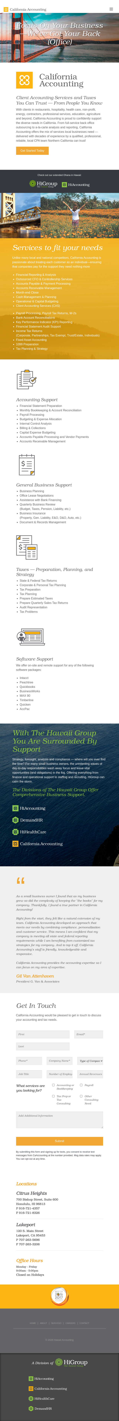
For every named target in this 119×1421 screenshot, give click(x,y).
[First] (43, 1035)
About (43, 1323)
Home (33, 1323)
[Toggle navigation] (113, 9)
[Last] (43, 1047)
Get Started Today (32, 150)
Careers (70, 1323)
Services (56, 1323)
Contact (84, 1323)
